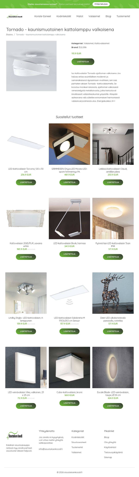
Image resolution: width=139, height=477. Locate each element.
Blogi (108, 16)
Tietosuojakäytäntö (113, 452)
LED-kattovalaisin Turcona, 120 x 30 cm (26, 170)
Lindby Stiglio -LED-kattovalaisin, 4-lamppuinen (26, 319)
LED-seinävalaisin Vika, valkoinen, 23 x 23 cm (26, 393)
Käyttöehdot (110, 447)
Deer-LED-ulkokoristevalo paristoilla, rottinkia (113, 319)
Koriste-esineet (42, 16)
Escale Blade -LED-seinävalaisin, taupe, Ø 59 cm (113, 393)
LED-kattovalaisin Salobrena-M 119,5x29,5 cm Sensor (69, 319)
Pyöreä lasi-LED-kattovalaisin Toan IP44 (113, 244)
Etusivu (9, 34)
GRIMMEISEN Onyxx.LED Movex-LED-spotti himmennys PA (69, 170)
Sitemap (108, 457)
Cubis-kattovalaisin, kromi (69, 392)
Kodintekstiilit (63, 16)
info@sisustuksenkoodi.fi (51, 449)
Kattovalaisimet (102, 43)
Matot (79, 16)
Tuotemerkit (123, 16)
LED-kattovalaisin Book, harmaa (69, 243)
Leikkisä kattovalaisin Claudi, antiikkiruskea (113, 170)
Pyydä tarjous (101, 4)
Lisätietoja (83, 61)
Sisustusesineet (79, 442)
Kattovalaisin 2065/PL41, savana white (26, 244)
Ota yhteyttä (110, 442)
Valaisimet (94, 16)
